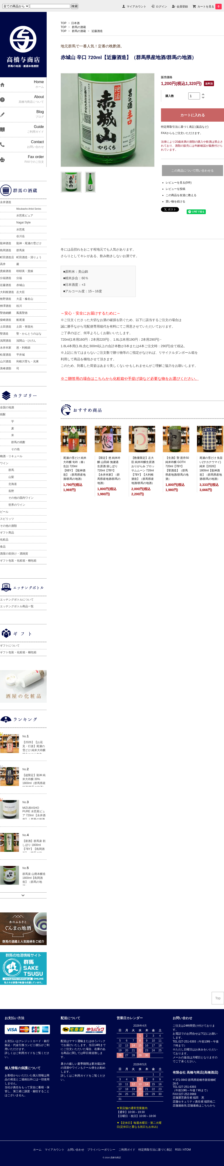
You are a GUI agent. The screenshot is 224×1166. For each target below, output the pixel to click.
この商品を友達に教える (181, 195)
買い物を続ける (175, 201)
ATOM (187, 1149)
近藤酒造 (97, 31)
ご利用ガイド (127, 1149)
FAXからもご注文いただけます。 (182, 133)
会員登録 (182, 6)
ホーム (37, 1149)
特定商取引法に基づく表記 (155, 1149)
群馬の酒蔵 (79, 27)
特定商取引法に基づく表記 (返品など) (184, 126)
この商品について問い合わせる (192, 170)
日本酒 (75, 23)
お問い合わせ (75, 1149)
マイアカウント (136, 6)
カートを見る (209, 6)
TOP (63, 23)
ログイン (161, 6)
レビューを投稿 (175, 189)
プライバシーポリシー (101, 1149)
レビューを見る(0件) (179, 182)
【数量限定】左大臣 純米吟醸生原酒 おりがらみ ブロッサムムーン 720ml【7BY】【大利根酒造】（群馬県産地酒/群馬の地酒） (142, 470)
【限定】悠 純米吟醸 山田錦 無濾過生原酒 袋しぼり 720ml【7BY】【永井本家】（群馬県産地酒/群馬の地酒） (108, 470)
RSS (178, 1149)
